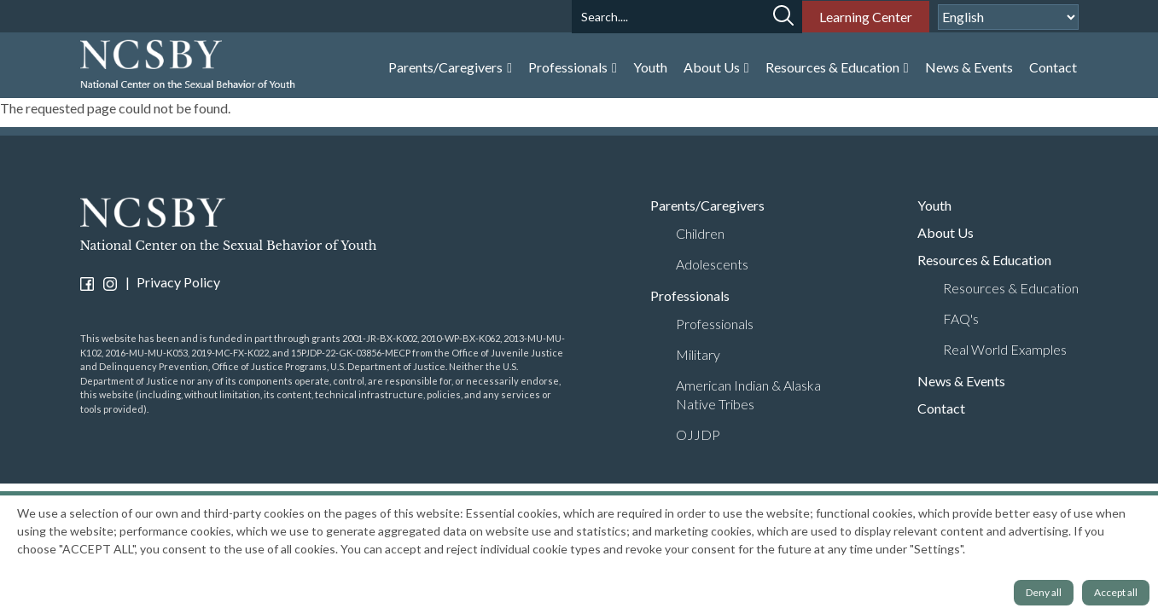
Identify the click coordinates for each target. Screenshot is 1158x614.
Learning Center (865, 17)
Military (698, 354)
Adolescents (712, 264)
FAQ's (961, 318)
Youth (650, 67)
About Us (713, 67)
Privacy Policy (178, 282)
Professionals (569, 67)
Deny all (1044, 592)
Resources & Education (833, 67)
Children (700, 233)
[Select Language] (1008, 17)
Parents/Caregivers (446, 67)
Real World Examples (1005, 349)
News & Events (969, 67)
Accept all (1116, 592)
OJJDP (698, 434)
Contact (1053, 67)
